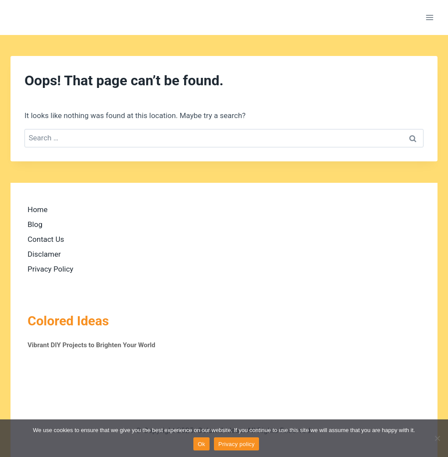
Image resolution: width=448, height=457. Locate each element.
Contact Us (46, 239)
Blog (35, 224)
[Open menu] (429, 17)
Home (38, 209)
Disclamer (44, 254)
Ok (201, 444)
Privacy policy (236, 444)
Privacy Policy (51, 269)
